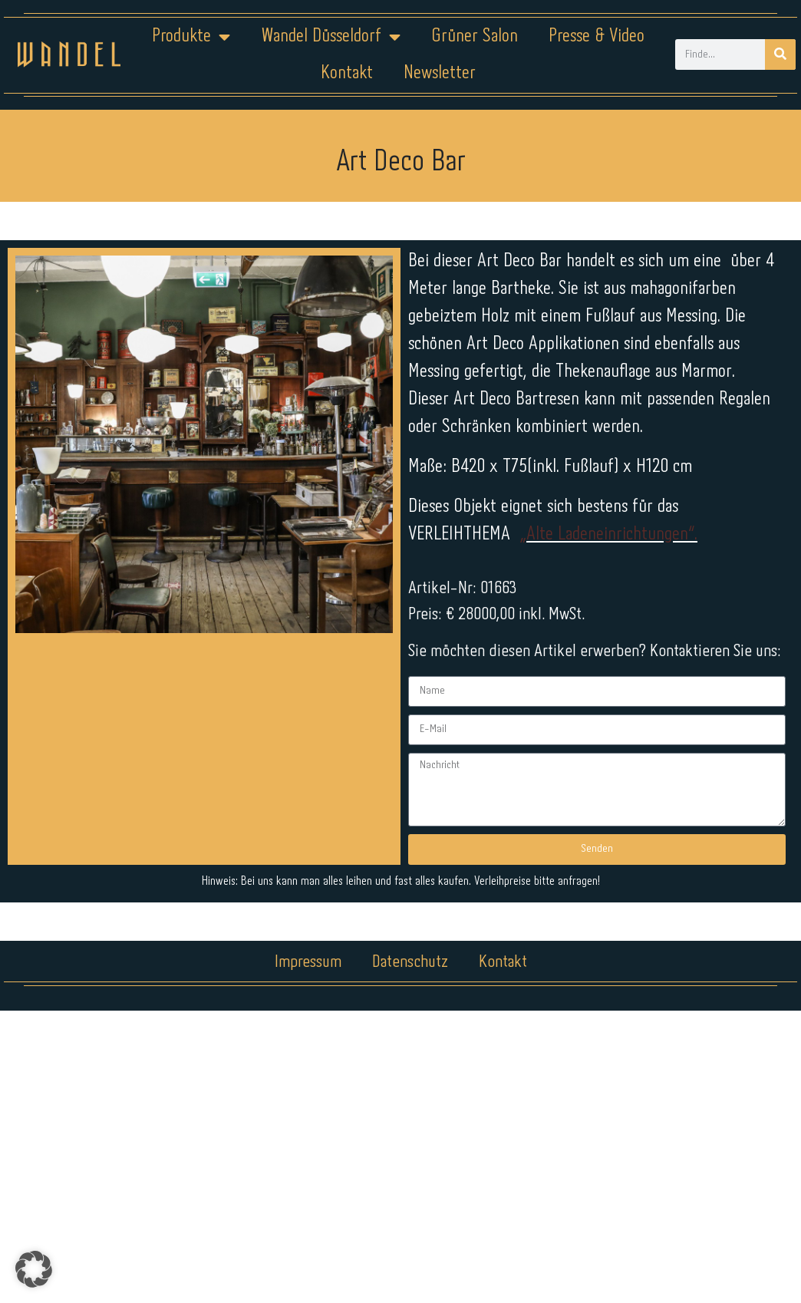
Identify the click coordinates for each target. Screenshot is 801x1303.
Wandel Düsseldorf (330, 37)
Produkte (191, 37)
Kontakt (347, 73)
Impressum (308, 962)
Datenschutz (410, 962)
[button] (34, 1269)
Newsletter (439, 73)
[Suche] (780, 54)
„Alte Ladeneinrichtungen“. (608, 534)
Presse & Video (596, 36)
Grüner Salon (473, 36)
